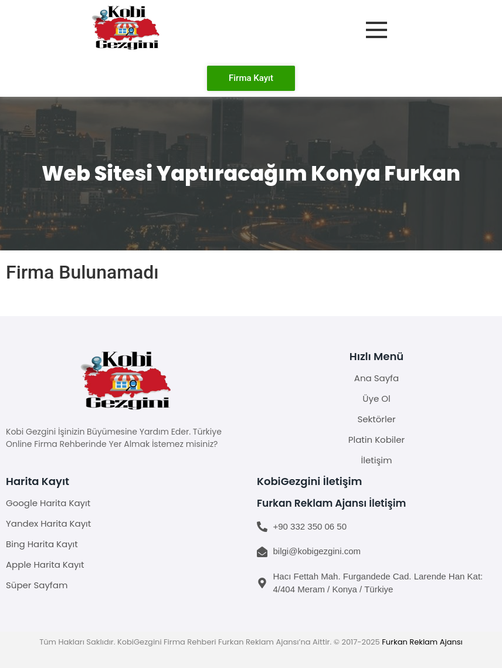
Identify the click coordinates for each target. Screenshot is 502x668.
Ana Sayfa (376, 378)
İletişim (376, 460)
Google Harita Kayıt (48, 503)
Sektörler (376, 419)
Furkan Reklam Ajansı (422, 641)
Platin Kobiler (376, 439)
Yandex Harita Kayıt (48, 523)
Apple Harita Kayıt (45, 564)
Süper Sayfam (36, 585)
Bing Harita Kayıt (42, 544)
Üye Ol (376, 398)
